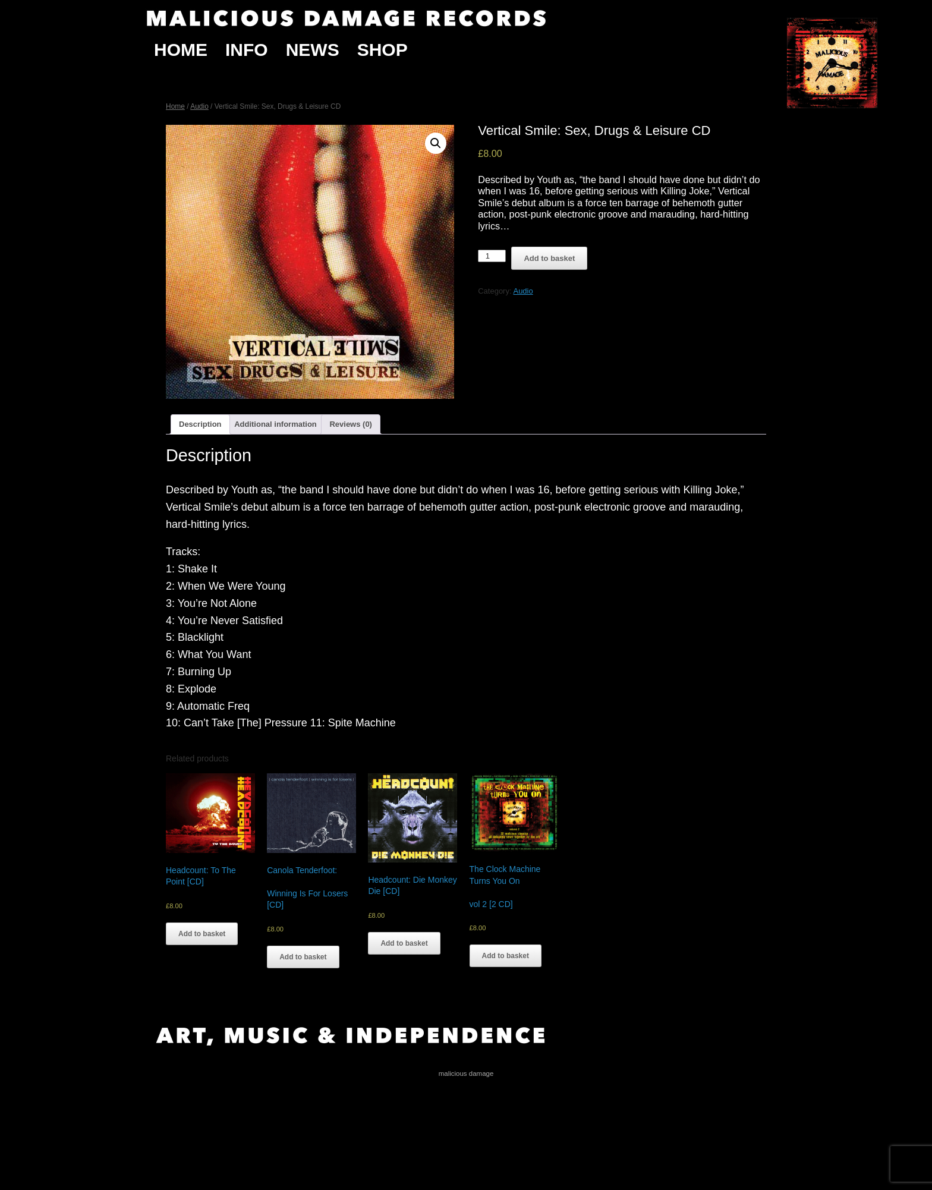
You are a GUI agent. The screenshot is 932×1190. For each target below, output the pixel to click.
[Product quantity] (492, 256)
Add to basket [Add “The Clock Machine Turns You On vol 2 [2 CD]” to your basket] (505, 956)
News (312, 49)
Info (246, 49)
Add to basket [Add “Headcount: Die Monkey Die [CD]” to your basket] (403, 943)
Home (180, 49)
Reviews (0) (350, 424)
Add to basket (549, 258)
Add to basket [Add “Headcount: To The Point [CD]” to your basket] (201, 934)
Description (200, 424)
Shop (382, 49)
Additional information (275, 424)
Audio (199, 106)
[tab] (200, 424)
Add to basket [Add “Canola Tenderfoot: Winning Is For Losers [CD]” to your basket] (302, 957)
